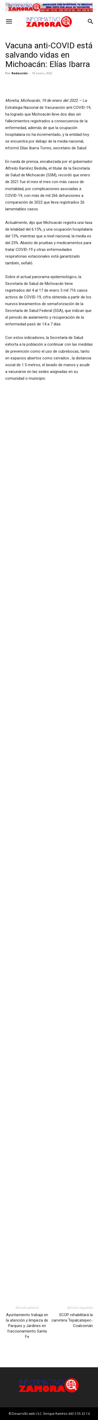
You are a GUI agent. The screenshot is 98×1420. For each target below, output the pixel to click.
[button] (9, 22)
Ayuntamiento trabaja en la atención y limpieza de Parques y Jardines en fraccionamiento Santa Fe (27, 1325)
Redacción (19, 73)
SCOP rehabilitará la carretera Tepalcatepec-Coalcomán (72, 1320)
